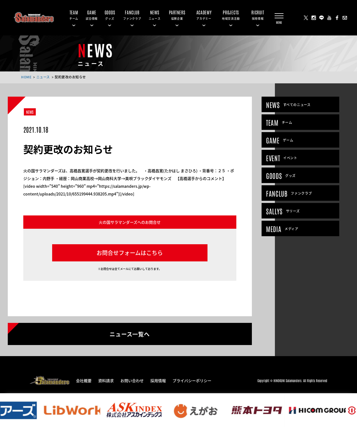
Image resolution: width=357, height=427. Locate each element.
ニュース (43, 76)
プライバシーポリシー (192, 380)
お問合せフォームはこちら (130, 253)
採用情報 (158, 380)
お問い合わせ (132, 380)
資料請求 (106, 380)
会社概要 (84, 380)
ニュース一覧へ (130, 333)
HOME (26, 76)
